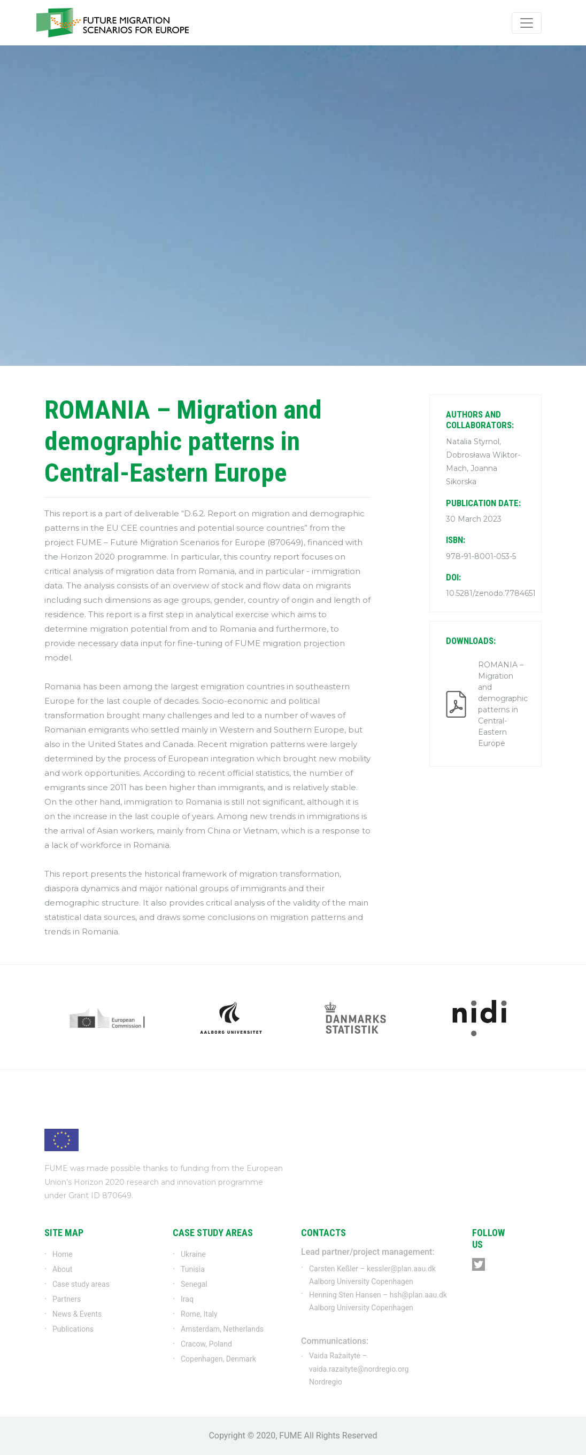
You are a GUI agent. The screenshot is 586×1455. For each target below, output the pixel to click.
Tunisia (193, 1269)
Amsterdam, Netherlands (222, 1329)
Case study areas (81, 1284)
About (62, 1269)
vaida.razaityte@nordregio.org (358, 1369)
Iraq (187, 1299)
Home (62, 1254)
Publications (73, 1329)
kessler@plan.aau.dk (401, 1268)
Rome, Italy (199, 1314)
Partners (66, 1299)
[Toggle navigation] (527, 23)
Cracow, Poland (206, 1344)
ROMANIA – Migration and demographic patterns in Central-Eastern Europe (501, 704)
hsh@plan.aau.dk (418, 1295)
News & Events (77, 1314)
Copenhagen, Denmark (218, 1359)
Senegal (194, 1284)
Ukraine (193, 1254)
